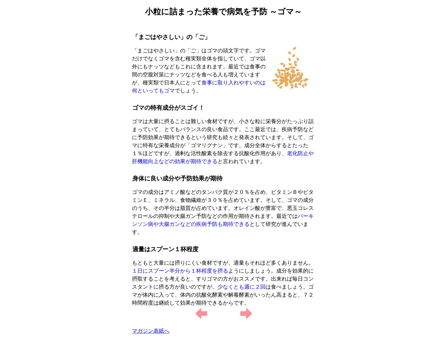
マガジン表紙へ (150, 331)
